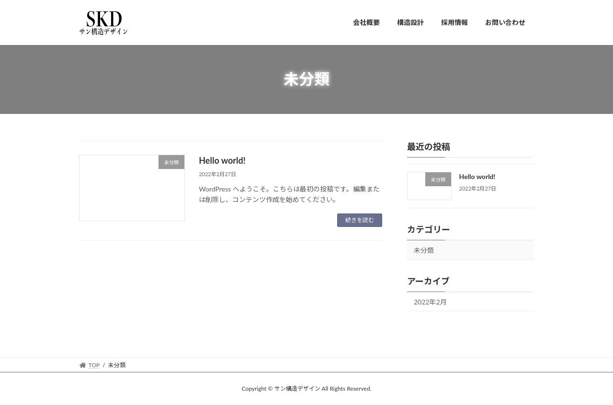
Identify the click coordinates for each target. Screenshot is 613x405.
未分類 (424, 250)
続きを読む (359, 220)
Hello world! (222, 160)
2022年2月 (430, 301)
